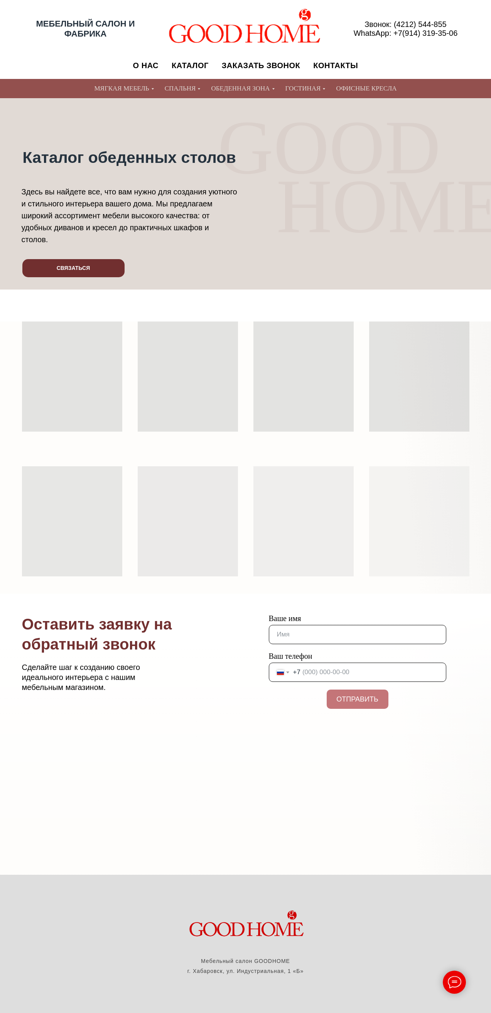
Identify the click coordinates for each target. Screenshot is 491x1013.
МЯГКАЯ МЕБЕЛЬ (121, 88)
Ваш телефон (290, 656)
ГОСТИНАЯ (303, 88)
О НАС (146, 65)
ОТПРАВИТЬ (357, 699)
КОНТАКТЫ (335, 65)
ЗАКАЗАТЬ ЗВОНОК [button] (261, 65)
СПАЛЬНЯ (180, 88)
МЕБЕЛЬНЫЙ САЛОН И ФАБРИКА (85, 29)
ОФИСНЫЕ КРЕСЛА (366, 88)
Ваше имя (285, 618)
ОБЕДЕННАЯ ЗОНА (240, 88)
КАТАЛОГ (190, 65)
